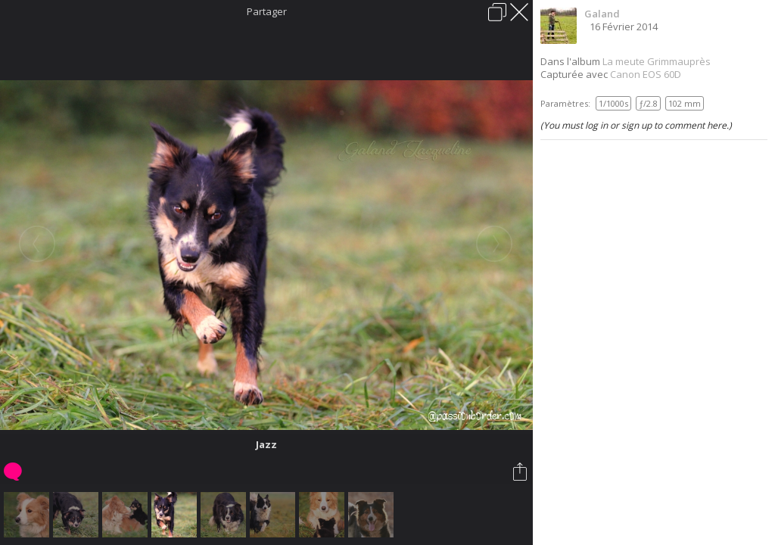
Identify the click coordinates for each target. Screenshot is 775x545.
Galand (602, 13)
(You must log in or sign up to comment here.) (636, 125)
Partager (267, 11)
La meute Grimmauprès (656, 61)
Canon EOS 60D (645, 74)
